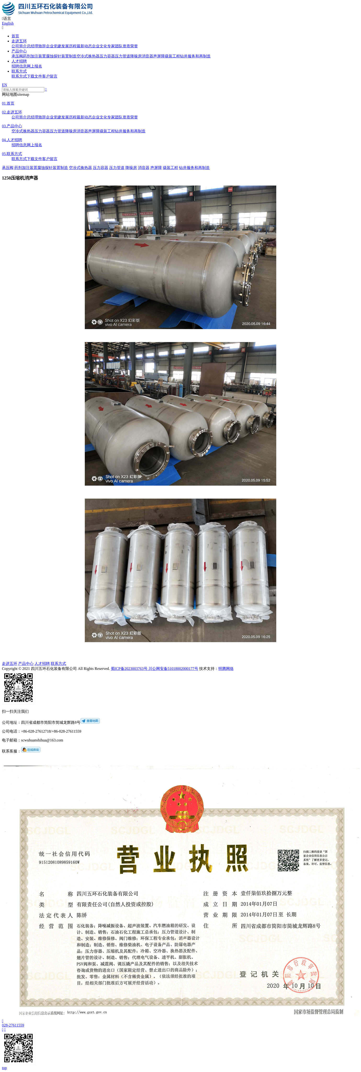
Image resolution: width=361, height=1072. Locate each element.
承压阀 (17, 56)
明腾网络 (226, 669)
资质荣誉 (130, 46)
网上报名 (34, 66)
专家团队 (115, 46)
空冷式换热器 (88, 56)
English (8, 23)
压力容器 (107, 56)
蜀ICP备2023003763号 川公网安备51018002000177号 (154, 669)
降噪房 (136, 56)
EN (4, 85)
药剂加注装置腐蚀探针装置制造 (50, 56)
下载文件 (34, 76)
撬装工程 (172, 56)
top (4, 1068)
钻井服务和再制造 (195, 56)
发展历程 (69, 46)
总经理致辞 (36, 46)
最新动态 (84, 46)
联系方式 (19, 71)
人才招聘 (19, 61)
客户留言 (49, 76)
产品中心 (19, 51)
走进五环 (19, 41)
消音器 (147, 56)
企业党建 (53, 46)
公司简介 (19, 46)
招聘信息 (19, 66)
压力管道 (122, 56)
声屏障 (159, 56)
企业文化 (99, 46)
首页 (15, 36)
